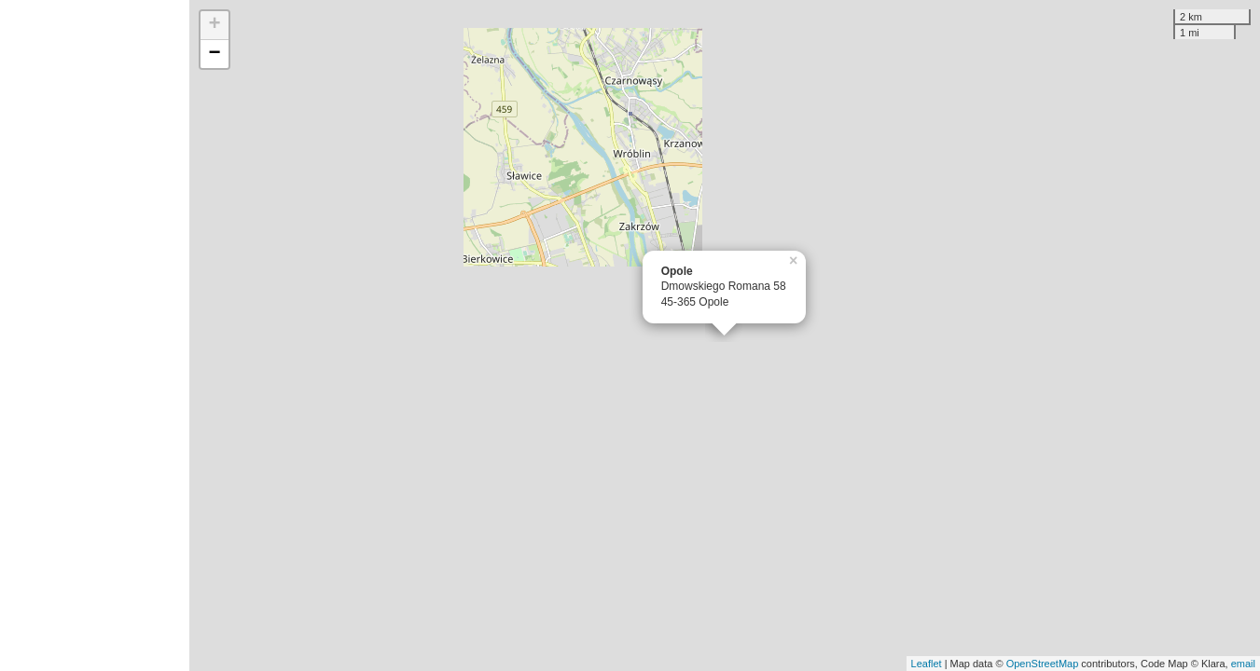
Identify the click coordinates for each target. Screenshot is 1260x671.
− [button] (215, 54)
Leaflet (926, 663)
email (1243, 663)
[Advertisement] (94, 335)
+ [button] (215, 25)
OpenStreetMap (1042, 663)
